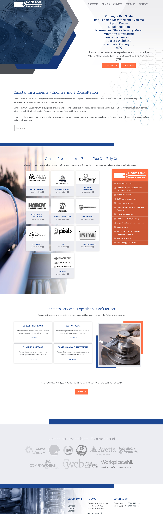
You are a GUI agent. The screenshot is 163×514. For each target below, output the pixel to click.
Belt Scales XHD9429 (125, 194)
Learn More (21, 128)
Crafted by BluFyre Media (77, 496)
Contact (143, 4)
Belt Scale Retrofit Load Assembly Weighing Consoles (130, 188)
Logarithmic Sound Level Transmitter (131, 223)
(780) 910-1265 (134, 478)
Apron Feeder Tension (126, 183)
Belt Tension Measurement (128, 199)
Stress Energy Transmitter (127, 242)
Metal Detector (123, 227)
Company (72, 481)
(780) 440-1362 (134, 476)
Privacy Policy (121, 493)
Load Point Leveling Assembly (129, 218)
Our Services (128, 65)
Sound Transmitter (125, 238)
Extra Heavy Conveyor (126, 214)
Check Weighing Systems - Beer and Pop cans (131, 208)
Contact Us (81, 364)
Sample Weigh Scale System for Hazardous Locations (129, 232)
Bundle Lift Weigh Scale (126, 203)
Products (72, 476)
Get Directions (94, 486)
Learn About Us (110, 65)
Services (117, 4)
